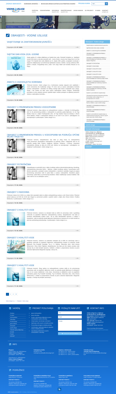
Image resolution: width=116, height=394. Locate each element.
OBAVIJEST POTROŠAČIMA (93, 63)
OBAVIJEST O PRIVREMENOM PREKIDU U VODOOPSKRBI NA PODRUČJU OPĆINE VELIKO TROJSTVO (96, 59)
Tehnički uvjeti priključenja (16, 330)
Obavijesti (12, 325)
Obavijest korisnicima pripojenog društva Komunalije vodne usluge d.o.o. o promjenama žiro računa (97, 97)
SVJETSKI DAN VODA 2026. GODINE (95, 48)
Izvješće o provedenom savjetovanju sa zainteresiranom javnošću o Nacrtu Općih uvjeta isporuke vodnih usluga (97, 115)
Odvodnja (12, 319)
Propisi (12, 334)
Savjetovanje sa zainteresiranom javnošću (97, 45)
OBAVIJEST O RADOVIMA (93, 66)
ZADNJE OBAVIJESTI (13, 4)
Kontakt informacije (93, 129)
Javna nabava (13, 323)
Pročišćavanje (13, 321)
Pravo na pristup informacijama (95, 328)
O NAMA (97, 10)
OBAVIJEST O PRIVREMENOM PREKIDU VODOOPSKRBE (96, 54)
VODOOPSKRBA (45, 10)
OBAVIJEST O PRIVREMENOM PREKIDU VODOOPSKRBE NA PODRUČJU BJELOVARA (97, 77)
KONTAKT (105, 11)
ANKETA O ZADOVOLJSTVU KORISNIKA (96, 50)
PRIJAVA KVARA (84, 3)
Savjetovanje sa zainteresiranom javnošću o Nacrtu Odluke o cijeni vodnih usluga (98, 102)
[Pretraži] (106, 3)
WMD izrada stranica (13, 392)
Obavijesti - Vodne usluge (23, 26)
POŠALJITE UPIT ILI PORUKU (70, 333)
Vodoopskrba (13, 317)
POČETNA (35, 11)
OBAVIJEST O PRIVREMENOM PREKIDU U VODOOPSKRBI (96, 106)
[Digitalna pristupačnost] (114, 18)
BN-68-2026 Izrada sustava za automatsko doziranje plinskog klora (66, 4)
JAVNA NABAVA (78, 10)
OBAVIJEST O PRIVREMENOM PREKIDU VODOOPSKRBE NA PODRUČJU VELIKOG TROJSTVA (97, 82)
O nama (12, 315)
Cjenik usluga (90, 125)
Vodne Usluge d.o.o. (11, 26)
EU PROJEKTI (89, 10)
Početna (12, 313)
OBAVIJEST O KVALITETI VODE (94, 69)
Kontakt (12, 332)
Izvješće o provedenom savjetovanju (96, 93)
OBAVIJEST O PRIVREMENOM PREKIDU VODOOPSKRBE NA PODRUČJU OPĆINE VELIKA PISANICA (96, 88)
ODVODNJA (55, 11)
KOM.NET (89, 147)
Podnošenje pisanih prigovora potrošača (97, 330)
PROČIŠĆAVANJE (66, 11)
